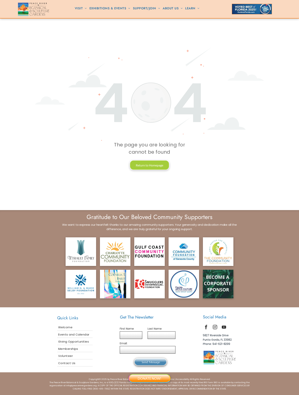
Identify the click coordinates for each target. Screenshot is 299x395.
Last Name (155, 329)
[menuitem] (80, 8)
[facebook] (206, 327)
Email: (123, 343)
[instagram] (215, 327)
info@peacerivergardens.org (81, 385)
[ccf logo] (115, 251)
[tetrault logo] (81, 251)
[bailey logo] (115, 284)
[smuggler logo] (149, 284)
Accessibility (182, 379)
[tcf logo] (218, 251)
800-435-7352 (101, 388)
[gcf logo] (149, 251)
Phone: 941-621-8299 (216, 344)
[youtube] (224, 327)
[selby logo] (81, 284)
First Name (127, 329)
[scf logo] (184, 251)
